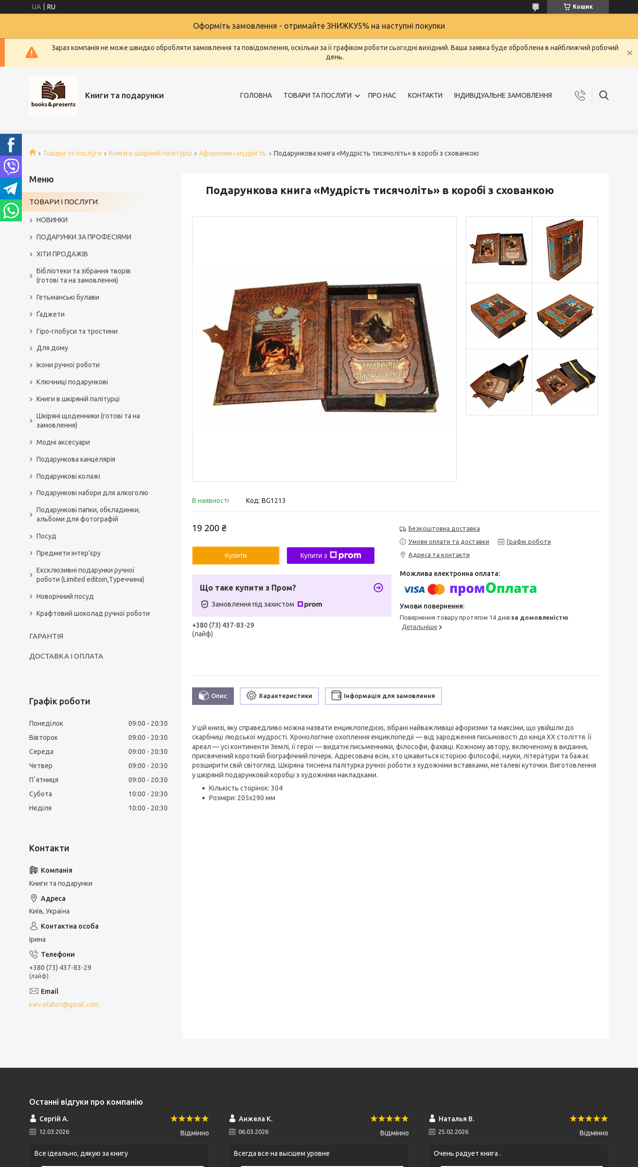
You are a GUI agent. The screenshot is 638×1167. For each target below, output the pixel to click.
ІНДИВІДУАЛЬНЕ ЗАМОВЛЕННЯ (503, 95)
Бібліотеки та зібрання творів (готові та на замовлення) (83, 275)
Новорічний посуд (65, 596)
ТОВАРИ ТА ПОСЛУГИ (318, 95)
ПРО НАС (382, 95)
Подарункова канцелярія (75, 459)
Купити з (330, 555)
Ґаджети (50, 314)
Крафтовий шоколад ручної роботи (93, 613)
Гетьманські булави (67, 297)
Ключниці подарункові (72, 382)
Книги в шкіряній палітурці (150, 153)
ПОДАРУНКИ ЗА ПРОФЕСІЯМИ (83, 237)
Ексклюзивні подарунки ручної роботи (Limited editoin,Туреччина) (90, 574)
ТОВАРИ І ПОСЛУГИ (63, 201)
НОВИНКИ (52, 220)
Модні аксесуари (63, 442)
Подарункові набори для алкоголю (92, 493)
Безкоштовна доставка (444, 528)
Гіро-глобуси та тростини (77, 331)
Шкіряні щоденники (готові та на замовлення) (88, 420)
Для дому (52, 348)
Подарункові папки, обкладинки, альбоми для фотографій (88, 514)
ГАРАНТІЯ (46, 636)
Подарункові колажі (68, 476)
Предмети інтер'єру (68, 553)
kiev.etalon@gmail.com (64, 1004)
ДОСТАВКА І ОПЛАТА (66, 656)
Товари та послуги (72, 153)
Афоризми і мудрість (232, 153)
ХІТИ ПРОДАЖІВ (62, 254)
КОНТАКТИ (425, 95)
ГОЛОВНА (256, 95)
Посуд (46, 536)
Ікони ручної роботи (68, 365)
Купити (236, 555)
